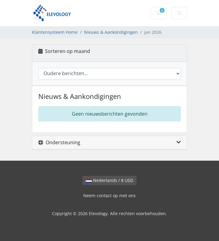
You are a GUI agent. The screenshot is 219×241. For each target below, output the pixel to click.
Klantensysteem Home (55, 32)
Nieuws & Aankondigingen (111, 32)
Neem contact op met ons (109, 195)
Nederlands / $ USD (109, 180)
